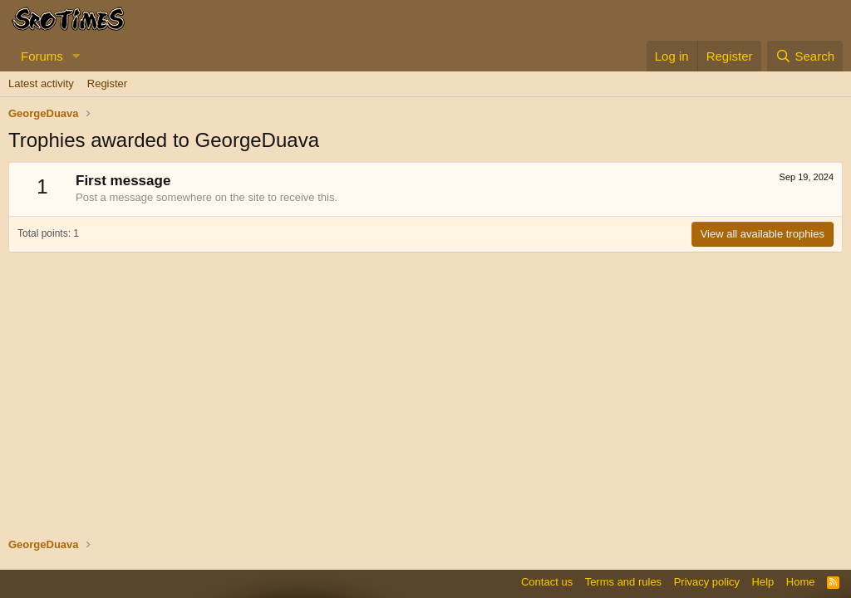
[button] (76, 56)
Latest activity (41, 83)
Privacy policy (707, 582)
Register (107, 83)
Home (800, 582)
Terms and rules (623, 582)
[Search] (805, 56)
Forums (42, 56)
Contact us (547, 582)
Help (763, 582)
